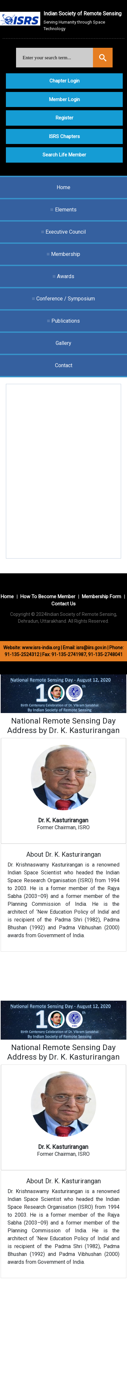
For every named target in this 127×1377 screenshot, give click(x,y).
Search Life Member (64, 155)
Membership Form (101, 596)
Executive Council (65, 232)
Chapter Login (64, 81)
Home (63, 187)
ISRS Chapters (64, 136)
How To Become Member (47, 596)
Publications (65, 321)
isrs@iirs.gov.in (91, 647)
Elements (66, 209)
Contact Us (63, 604)
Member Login (64, 99)
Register (64, 118)
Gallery (63, 343)
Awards (65, 276)
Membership (65, 254)
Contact (63, 365)
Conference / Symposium (65, 298)
